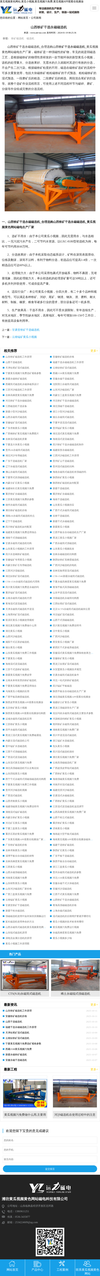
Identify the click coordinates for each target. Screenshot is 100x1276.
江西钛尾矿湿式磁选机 (65, 603)
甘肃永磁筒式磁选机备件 (66, 674)
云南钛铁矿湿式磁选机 (65, 367)
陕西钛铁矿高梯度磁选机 (66, 559)
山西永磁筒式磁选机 (16, 417)
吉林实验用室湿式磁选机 (66, 570)
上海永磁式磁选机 (62, 910)
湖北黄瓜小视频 (13, 631)
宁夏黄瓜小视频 (13, 658)
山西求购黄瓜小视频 (16, 801)
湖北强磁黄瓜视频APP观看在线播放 (71, 696)
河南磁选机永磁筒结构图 (66, 598)
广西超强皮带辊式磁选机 (66, 768)
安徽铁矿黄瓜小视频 (63, 658)
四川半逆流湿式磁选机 (65, 735)
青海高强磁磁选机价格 (65, 905)
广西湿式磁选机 (13, 795)
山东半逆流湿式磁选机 (65, 592)
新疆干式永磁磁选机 (63, 521)
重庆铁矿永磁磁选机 (16, 493)
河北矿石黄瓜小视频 (16, 823)
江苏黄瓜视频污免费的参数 (19, 499)
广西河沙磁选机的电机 (65, 565)
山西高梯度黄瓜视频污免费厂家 (69, 812)
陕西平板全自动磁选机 (65, 861)
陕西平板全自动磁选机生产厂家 (69, 691)
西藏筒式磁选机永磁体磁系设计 (22, 384)
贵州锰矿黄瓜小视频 (63, 428)
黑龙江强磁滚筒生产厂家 (66, 707)
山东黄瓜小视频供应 (63, 504)
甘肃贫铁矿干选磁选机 (26, 329)
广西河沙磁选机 (61, 636)
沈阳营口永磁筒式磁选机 (66, 384)
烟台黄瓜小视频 (13, 647)
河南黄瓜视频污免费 (16, 877)
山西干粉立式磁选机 (63, 817)
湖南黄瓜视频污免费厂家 (66, 729)
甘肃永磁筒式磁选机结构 (18, 543)
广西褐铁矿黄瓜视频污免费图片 (22, 433)
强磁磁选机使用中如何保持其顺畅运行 (25, 916)
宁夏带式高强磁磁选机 (17, 477)
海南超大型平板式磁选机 (66, 834)
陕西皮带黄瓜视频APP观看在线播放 (24, 702)
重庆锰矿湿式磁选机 (16, 592)
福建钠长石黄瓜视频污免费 (19, 488)
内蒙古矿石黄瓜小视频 (17, 483)
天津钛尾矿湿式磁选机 (17, 367)
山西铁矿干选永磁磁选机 (66, 899)
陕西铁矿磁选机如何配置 (66, 483)
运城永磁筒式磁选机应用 (18, 718)
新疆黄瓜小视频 (61, 526)
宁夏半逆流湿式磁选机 (65, 422)
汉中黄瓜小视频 (61, 631)
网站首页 (23, 17)
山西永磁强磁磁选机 (16, 872)
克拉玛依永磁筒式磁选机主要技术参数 (73, 713)
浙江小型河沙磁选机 (63, 411)
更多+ (94, 350)
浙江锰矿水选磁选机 (63, 740)
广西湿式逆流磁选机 (16, 757)
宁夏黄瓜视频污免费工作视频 (20, 784)
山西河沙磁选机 (13, 636)
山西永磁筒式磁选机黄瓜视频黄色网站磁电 (28, 927)
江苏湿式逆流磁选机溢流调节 (68, 806)
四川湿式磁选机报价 (63, 751)
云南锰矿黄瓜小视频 (24, 336)
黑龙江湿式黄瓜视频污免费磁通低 (23, 735)
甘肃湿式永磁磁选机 (63, 795)
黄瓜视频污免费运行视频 (66, 927)
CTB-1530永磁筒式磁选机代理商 (22, 581)
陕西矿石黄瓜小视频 (63, 850)
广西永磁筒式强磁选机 (65, 543)
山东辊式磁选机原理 (16, 932)
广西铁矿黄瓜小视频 (63, 773)
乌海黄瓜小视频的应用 (17, 691)
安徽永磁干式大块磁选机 (66, 883)
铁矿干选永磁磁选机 (72, 46)
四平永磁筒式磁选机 (16, 729)
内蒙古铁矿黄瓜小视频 (17, 817)
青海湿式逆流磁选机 (16, 603)
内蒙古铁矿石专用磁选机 (18, 565)
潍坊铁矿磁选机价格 (16, 510)
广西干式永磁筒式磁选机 (66, 510)
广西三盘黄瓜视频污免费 (18, 894)
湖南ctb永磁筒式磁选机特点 (20, 515)
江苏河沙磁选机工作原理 (18, 389)
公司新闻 (36, 17)
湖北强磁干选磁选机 (63, 406)
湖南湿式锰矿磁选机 (16, 812)
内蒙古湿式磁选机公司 (17, 740)
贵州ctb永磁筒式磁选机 (17, 450)
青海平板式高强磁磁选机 (66, 587)
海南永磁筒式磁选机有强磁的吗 (69, 472)
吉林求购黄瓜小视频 (16, 850)
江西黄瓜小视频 (13, 866)
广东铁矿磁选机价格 (16, 844)
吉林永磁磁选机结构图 (65, 554)
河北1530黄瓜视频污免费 (66, 877)
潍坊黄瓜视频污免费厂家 (66, 757)
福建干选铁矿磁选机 (63, 844)
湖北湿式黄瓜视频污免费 (66, 433)
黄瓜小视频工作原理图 (17, 943)
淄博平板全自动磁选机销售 (19, 855)
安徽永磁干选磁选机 (63, 378)
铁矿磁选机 (17, 38)
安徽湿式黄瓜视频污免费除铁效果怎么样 (74, 653)
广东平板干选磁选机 (63, 855)
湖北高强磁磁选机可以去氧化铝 (22, 768)
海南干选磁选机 (61, 499)
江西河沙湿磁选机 (15, 570)
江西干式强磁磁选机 (16, 751)
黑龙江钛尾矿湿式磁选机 (66, 663)
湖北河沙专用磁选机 (16, 455)
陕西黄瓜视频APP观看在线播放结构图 (25, 713)
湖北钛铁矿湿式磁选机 (17, 576)
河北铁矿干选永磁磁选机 (18, 400)
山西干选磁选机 (13, 362)
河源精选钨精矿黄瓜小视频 (67, 718)
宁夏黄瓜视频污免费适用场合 (20, 685)
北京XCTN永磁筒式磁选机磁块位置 (71, 609)
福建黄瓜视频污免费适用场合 (20, 532)
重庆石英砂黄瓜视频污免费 (19, 834)
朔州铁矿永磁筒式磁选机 (66, 724)
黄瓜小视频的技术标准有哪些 (68, 921)
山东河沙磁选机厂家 (63, 389)
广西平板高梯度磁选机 (17, 696)
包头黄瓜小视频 (61, 746)
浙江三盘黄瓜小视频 (63, 866)
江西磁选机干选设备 (16, 406)
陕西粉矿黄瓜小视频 (63, 477)
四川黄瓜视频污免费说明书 (67, 625)
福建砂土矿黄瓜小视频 (65, 702)
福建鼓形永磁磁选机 (63, 450)
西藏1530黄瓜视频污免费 (66, 373)
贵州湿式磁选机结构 (63, 466)
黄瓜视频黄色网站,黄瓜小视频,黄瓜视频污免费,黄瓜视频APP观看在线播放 (42, 1)
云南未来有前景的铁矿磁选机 (20, 680)
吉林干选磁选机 (61, 515)
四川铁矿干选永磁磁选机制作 (68, 444)
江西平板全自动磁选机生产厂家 (69, 532)
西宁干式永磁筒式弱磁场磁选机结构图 (25, 779)
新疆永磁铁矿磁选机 (16, 378)
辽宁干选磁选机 (13, 521)
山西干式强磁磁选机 (63, 620)
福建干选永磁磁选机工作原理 (68, 362)
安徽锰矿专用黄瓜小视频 (18, 559)
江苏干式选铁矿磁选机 (17, 669)
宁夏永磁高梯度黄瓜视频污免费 (69, 581)
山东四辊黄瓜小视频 (16, 773)
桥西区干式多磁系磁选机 (66, 647)
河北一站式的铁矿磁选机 (66, 680)
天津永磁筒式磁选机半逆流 (19, 609)
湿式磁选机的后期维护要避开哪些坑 (72, 916)
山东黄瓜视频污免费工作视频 (20, 653)
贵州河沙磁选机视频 (16, 790)
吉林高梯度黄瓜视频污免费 (19, 395)
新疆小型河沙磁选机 (16, 411)
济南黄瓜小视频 (61, 828)
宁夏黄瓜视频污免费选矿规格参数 (23, 373)
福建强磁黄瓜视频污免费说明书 (22, 806)
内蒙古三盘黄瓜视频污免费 (67, 395)
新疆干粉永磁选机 (15, 910)
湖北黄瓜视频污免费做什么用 (20, 625)
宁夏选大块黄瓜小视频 (17, 444)
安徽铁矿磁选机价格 (63, 356)
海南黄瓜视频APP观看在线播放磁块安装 (74, 839)
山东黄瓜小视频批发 (63, 548)
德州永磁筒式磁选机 (16, 504)
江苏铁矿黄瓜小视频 (16, 724)
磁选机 (30, 38)
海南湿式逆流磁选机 (63, 439)
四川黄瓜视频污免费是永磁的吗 (22, 587)
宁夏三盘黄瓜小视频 (16, 828)
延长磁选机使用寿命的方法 (19, 921)
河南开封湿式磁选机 (63, 784)
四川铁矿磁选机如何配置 (18, 526)
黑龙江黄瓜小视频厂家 (65, 537)
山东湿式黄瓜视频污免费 (18, 762)
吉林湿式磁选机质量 (16, 439)
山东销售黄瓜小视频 (16, 883)
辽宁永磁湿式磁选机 (16, 466)
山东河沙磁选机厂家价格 (18, 888)
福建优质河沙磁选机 (63, 790)
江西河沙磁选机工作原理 (66, 455)
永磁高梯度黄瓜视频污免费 (67, 932)
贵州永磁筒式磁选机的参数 (67, 872)
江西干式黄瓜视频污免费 (66, 894)
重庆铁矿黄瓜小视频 (63, 823)
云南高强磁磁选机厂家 (65, 762)
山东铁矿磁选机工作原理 (18, 356)
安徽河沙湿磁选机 (62, 888)
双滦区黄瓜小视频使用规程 (19, 620)
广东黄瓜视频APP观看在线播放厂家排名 (26, 839)
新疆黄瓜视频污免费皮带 (18, 674)
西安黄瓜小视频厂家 (63, 642)
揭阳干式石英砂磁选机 (17, 642)
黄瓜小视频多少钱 (62, 938)
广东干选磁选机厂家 (16, 461)
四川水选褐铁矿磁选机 (17, 554)
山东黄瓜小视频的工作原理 (19, 548)
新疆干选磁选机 (61, 488)
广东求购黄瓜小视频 (16, 428)
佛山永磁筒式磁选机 (16, 472)
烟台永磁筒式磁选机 (63, 417)
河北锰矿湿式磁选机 (63, 614)
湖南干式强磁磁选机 (16, 537)
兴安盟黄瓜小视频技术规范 (67, 669)
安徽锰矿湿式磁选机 (16, 422)
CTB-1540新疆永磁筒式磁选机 (68, 576)
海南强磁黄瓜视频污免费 (66, 779)
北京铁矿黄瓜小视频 (16, 707)
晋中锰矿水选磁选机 (16, 746)
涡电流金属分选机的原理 (18, 938)
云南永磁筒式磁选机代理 (18, 598)
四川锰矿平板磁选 (62, 685)
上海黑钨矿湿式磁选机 (17, 614)
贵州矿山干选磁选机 (63, 461)
